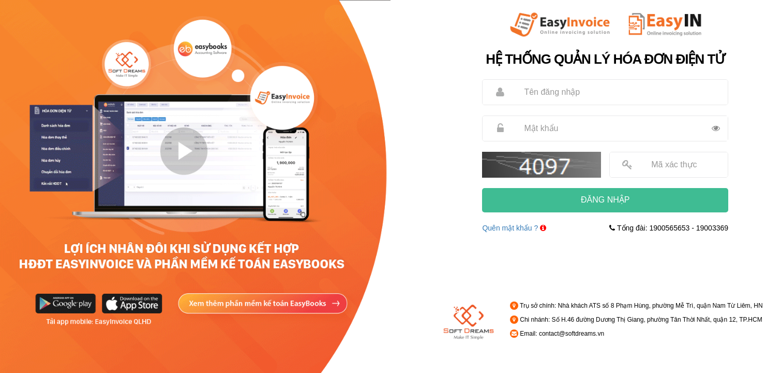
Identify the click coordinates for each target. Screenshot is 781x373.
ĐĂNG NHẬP (605, 199)
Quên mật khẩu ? (510, 228)
